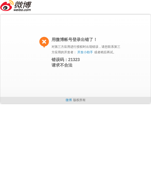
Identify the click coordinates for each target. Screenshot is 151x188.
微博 (69, 100)
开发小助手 (85, 52)
